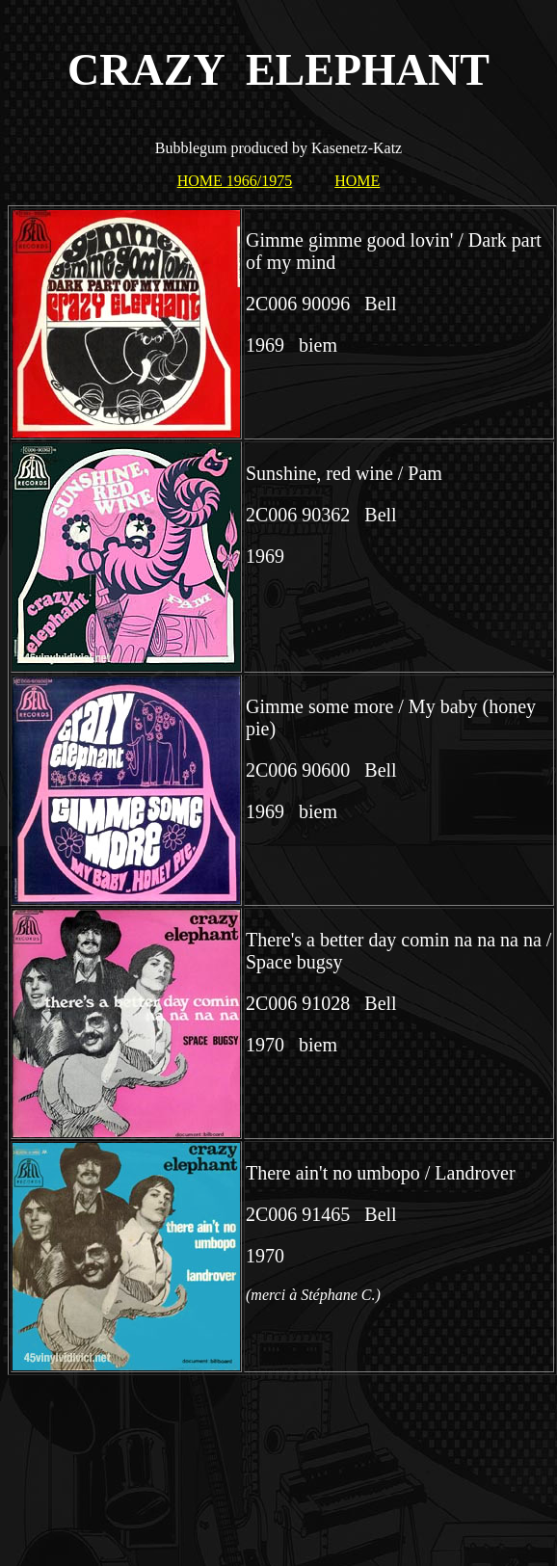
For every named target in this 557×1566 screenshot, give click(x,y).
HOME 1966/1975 (235, 181)
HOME (357, 181)
